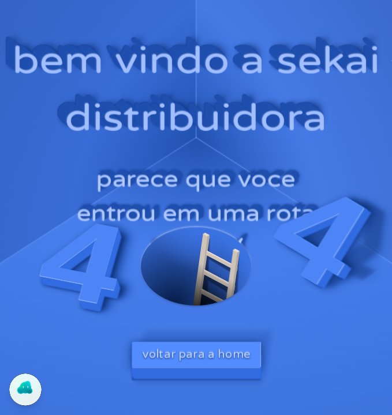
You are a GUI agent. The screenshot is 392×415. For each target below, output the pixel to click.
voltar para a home (196, 354)
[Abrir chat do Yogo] (25, 389)
